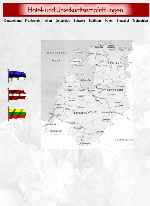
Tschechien (140, 20)
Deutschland (13, 20)
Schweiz (79, 20)
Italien (48, 20)
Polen (109, 20)
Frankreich (32, 20)
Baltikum (95, 20)
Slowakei (123, 20)
